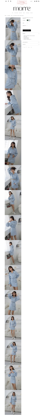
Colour (24, 20)
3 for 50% (16, 12)
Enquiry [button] (24, 44)
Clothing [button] (27, 12)
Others (31, 12)
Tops (11, 15)
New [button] (24, 12)
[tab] (31, 34)
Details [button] (24, 33)
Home (5, 15)
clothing (8, 15)
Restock (20, 12)
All (12, 12)
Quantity (24, 25)
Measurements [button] (25, 42)
